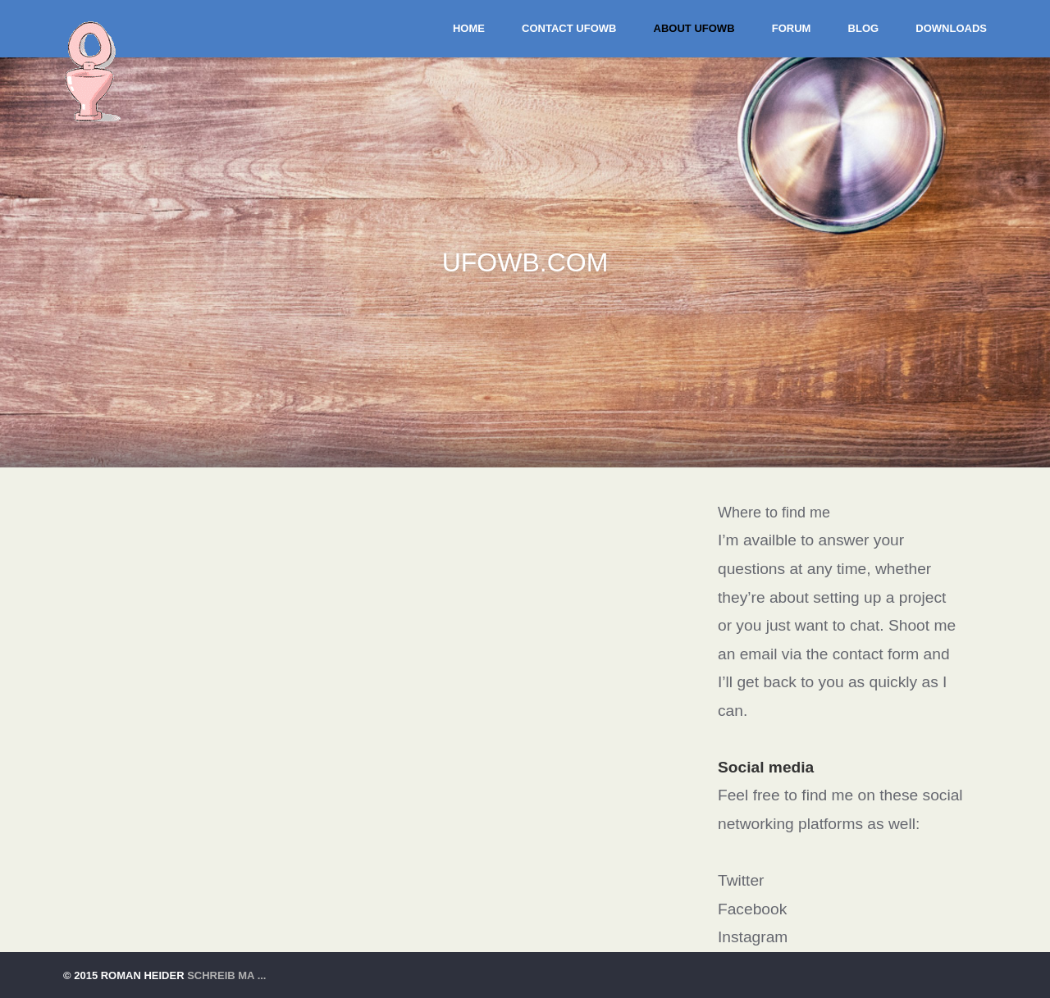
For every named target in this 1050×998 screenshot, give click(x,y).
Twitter (741, 880)
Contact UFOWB (569, 28)
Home (469, 28)
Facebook (752, 909)
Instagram (753, 937)
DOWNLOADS (951, 28)
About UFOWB (694, 28)
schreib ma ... (226, 975)
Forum (791, 28)
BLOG (863, 28)
